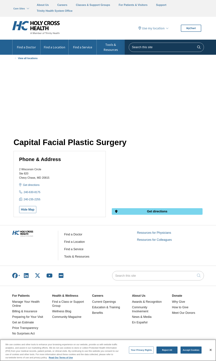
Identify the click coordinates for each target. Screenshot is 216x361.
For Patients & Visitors (133, 5)
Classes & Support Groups (93, 5)
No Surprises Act (23, 333)
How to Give (180, 307)
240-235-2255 (32, 199)
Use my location (152, 28)
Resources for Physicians (154, 232)
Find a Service (82, 44)
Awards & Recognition (147, 301)
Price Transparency (25, 328)
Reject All (167, 350)
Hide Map (27, 209)
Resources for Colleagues (154, 239)
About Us (43, 5)
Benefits (97, 312)
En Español (139, 322)
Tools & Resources (111, 46)
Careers (62, 5)
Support (161, 5)
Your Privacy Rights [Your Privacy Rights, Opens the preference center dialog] (141, 350)
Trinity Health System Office (55, 10)
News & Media (141, 317)
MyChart (191, 28)
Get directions (31, 185)
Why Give (178, 301)
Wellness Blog (61, 311)
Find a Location (54, 44)
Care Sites (19, 8)
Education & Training (106, 307)
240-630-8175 (32, 192)
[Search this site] (166, 47)
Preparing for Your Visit (27, 317)
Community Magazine (66, 317)
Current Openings (104, 301)
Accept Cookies (191, 350)
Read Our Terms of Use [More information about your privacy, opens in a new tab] (61, 357)
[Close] (210, 350)
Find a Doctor (26, 44)
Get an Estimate (23, 322)
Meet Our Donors (183, 312)
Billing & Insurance (24, 311)
